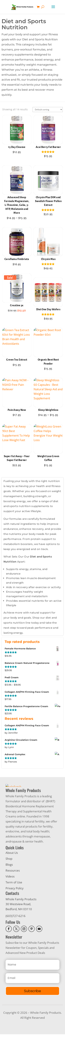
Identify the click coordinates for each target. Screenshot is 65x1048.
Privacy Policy (15, 902)
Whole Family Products (21, 913)
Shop (9, 872)
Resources (13, 884)
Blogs (9, 878)
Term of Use (14, 896)
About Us (12, 866)
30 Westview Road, (18, 918)
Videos (10, 890)
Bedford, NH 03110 (19, 923)
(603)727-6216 (15, 930)
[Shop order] (48, 109)
